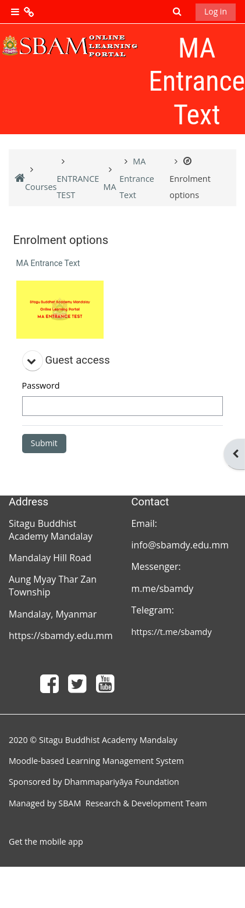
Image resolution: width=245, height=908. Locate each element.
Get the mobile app (46, 841)
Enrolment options (190, 178)
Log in (215, 11)
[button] (177, 12)
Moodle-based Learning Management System (96, 760)
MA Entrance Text (48, 263)
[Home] (70, 45)
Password (41, 385)
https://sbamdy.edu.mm (61, 635)
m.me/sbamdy (163, 588)
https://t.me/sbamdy (172, 631)
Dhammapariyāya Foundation (121, 781)
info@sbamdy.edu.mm (182, 545)
